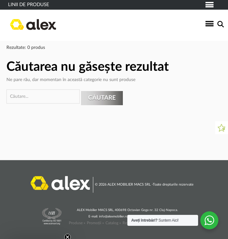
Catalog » (113, 223)
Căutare (102, 98)
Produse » (77, 223)
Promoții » (95, 223)
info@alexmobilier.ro (113, 216)
